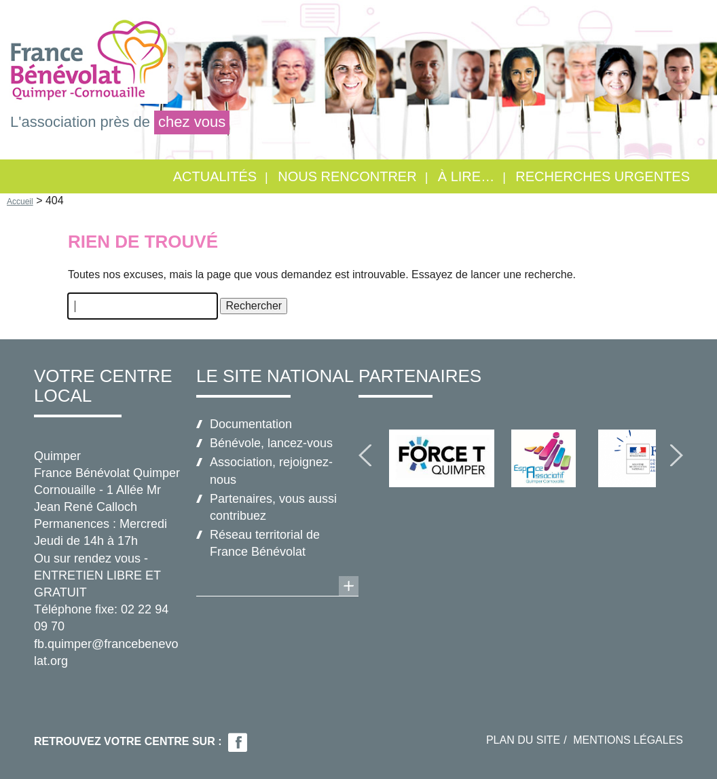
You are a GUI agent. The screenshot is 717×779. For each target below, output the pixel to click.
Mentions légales (628, 740)
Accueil (20, 201)
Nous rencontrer (347, 176)
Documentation (251, 424)
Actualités (215, 176)
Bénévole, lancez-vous (271, 443)
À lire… (466, 176)
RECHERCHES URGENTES (602, 176)
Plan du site (523, 740)
